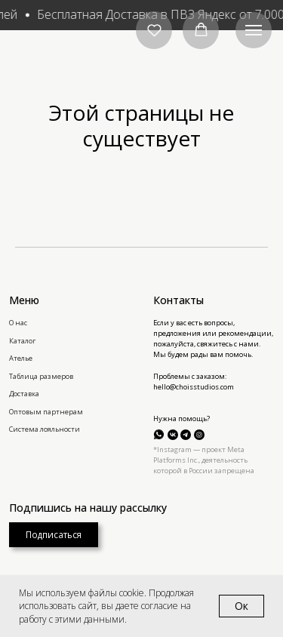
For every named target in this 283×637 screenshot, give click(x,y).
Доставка (24, 394)
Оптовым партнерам (46, 412)
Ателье (20, 358)
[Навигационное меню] (253, 30)
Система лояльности (44, 429)
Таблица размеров (41, 376)
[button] (154, 30)
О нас (18, 323)
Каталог (22, 341)
